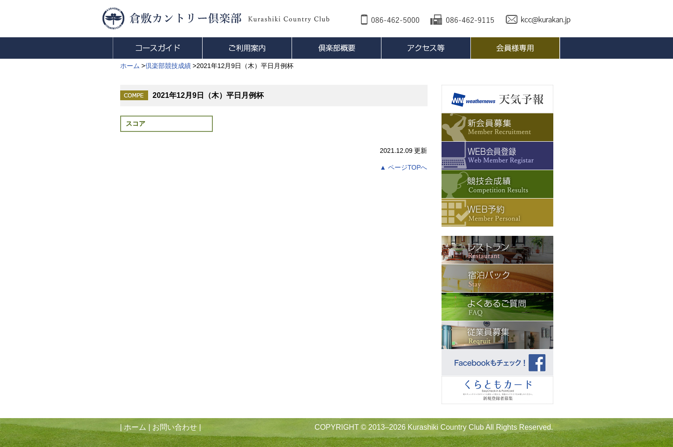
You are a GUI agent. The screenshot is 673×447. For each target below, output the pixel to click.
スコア (135, 123)
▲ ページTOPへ (403, 167)
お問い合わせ (174, 427)
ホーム (135, 427)
